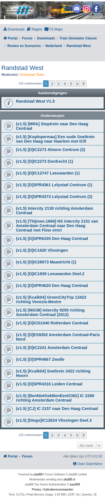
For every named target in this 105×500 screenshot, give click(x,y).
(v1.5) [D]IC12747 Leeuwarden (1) (48, 173)
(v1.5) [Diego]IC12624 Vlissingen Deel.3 (54, 420)
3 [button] (58, 83)
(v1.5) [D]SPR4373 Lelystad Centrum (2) (54, 196)
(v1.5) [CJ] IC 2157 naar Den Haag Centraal (57, 408)
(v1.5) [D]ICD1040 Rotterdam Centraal (52, 323)
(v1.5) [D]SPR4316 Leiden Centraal (49, 384)
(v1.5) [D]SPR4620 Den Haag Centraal (52, 285)
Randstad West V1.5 (35, 101)
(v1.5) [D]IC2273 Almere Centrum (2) (50, 149)
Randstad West (22, 67)
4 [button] (65, 83)
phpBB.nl (69, 479)
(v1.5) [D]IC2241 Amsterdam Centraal (51, 347)
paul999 (75, 484)
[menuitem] (14, 29)
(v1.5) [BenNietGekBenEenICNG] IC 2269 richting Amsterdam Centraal (55, 397)
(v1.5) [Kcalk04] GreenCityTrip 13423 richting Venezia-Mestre (51, 299)
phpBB (38, 474)
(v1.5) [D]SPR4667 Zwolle (40, 359)
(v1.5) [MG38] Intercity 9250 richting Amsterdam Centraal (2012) (50, 312)
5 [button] (71, 83)
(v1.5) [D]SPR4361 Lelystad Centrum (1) (54, 185)
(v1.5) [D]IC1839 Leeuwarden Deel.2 (50, 274)
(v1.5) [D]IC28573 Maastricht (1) (46, 262)
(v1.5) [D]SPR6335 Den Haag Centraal (52, 238)
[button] (84, 83)
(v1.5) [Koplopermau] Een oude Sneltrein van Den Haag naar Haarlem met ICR (55, 139)
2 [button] (52, 83)
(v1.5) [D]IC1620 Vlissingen (42, 250)
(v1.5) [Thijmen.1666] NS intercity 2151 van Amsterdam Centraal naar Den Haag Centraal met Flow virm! (57, 225)
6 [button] (77, 83)
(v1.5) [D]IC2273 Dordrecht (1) (44, 161)
